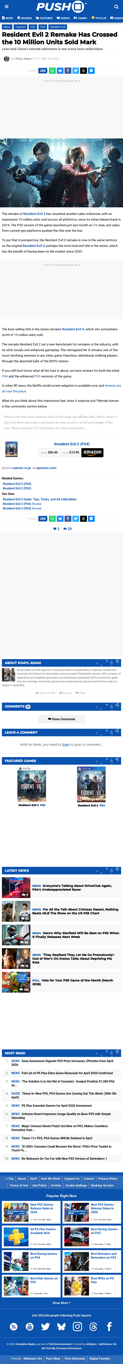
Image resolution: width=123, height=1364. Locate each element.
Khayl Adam (23, 59)
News (7, 27)
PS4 (42, 27)
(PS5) (17, 488)
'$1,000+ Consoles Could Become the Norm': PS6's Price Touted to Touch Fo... (61, 1148)
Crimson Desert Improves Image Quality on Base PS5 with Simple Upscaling (61, 1116)
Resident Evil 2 (34, 214)
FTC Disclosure (44, 428)
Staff (33, 1178)
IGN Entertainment (60, 1344)
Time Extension (74, 1358)
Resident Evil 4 (34, 246)
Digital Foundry (100, 1358)
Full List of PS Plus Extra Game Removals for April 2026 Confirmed (62, 1073)
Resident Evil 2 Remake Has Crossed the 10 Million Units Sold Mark (59, 38)
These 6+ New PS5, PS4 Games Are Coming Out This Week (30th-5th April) (63, 1095)
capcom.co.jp (21, 468)
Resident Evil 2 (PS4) (72, 444)
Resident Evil (57, 27)
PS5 (33, 27)
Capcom (20, 27)
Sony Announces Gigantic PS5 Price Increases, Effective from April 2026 (62, 1063)
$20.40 (49, 452)
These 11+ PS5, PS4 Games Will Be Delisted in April (51, 1138)
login (65, 744)
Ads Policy (39, 1185)
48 (24, 990)
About (22, 1178)
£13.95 (70, 452)
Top (9, 1178)
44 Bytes (91, 1344)
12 (24, 919)
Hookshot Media (26, 1344)
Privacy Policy (107, 1178)
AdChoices (105, 1344)
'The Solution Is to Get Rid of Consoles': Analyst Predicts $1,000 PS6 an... (62, 1083)
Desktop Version (102, 1185)
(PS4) (17, 484)
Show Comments (61, 719)
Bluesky (65, 693)
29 (70, 529)
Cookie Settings (76, 1185)
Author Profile (45, 693)
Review (22, 504)
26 (24, 942)
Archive (56, 1185)
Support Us (72, 1178)
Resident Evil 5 (73, 329)
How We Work (50, 1178)
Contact (89, 1178)
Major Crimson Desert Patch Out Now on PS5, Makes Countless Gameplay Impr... (59, 1128)
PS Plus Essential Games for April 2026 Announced (51, 1105)
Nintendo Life (33, 1358)
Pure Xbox (53, 1358)
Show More (62, 1303)
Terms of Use (19, 1185)
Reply (80, 693)
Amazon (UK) (92, 452)
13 (24, 966)
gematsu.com (46, 468)
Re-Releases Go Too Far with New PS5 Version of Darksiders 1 (59, 1158)
